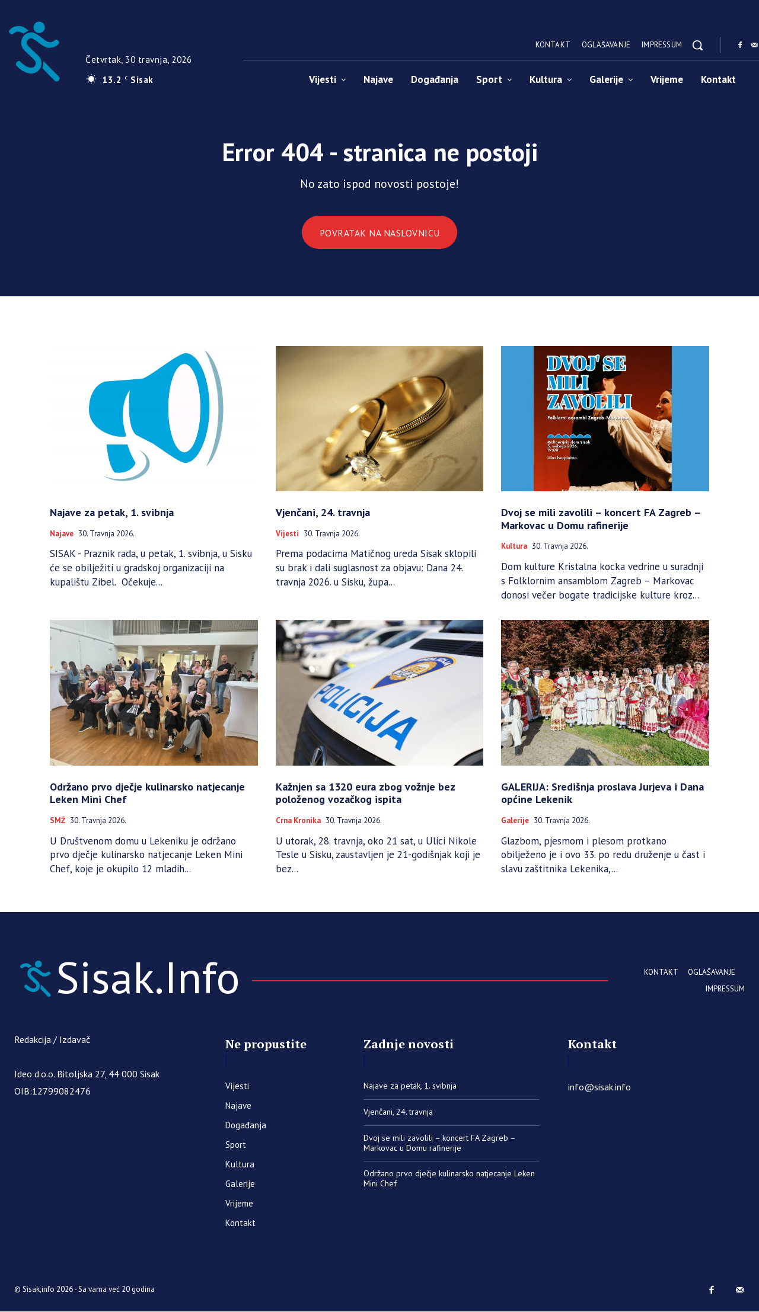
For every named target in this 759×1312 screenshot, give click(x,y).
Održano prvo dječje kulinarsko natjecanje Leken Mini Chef (147, 793)
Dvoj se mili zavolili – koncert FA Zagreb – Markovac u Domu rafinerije (601, 519)
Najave (62, 534)
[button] (697, 45)
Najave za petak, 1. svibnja (112, 513)
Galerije (515, 821)
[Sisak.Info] (127, 978)
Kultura (514, 547)
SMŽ (57, 821)
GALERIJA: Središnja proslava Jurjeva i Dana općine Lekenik (602, 793)
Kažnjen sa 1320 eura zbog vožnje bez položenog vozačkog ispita (365, 793)
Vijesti (287, 534)
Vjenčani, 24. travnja (323, 513)
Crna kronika (298, 821)
